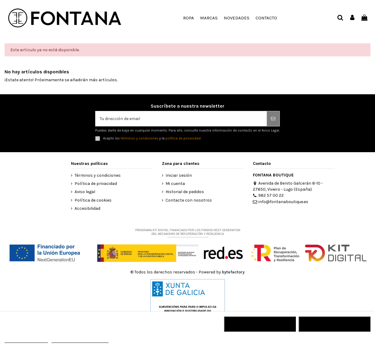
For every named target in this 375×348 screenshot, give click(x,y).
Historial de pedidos (185, 191)
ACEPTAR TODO (334, 324)
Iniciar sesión (179, 175)
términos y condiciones (139, 138)
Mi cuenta (175, 183)
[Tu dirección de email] (181, 118)
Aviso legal (85, 191)
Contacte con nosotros (189, 200)
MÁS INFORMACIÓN (26, 340)
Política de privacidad (96, 183)
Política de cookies (93, 200)
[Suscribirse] (273, 118)
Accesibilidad (87, 208)
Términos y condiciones (98, 175)
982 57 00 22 (268, 195)
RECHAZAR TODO (259, 324)
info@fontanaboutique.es (280, 201)
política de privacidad (183, 138)
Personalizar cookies (80, 340)
